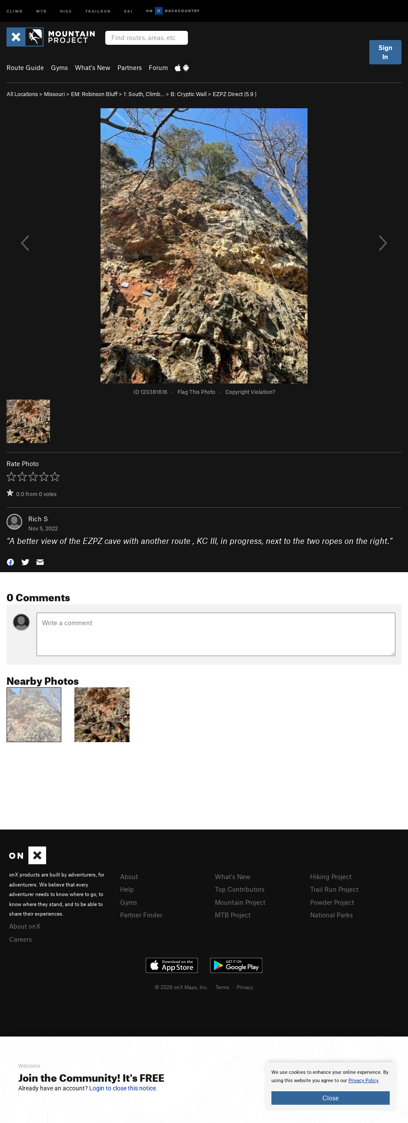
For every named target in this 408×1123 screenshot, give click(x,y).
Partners (129, 67)
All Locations (22, 93)
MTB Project (233, 915)
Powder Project (332, 902)
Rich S (38, 519)
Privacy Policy (363, 1080)
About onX (24, 926)
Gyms (59, 67)
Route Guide (25, 67)
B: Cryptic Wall (189, 93)
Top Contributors (239, 889)
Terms (222, 987)
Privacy (245, 987)
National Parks (331, 915)
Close (330, 1098)
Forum (158, 67)
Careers (20, 939)
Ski (128, 10)
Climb (15, 10)
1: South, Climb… (144, 93)
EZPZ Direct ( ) (235, 93)
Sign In (385, 51)
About (129, 876)
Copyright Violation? (250, 391)
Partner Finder (141, 915)
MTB (41, 10)
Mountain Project (240, 902)
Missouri (54, 93)
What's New (92, 67)
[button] (10, 561)
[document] (330, 1086)
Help (127, 889)
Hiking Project (330, 876)
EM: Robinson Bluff (94, 93)
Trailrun (98, 10)
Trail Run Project (334, 889)
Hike (66, 10)
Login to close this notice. (123, 1088)
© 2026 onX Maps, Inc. (181, 987)
